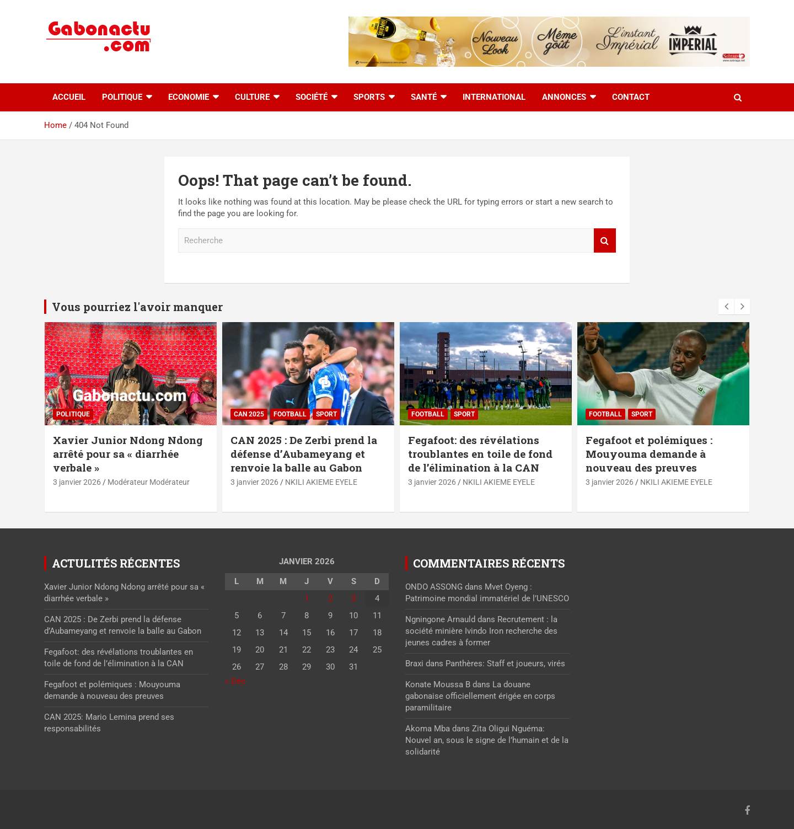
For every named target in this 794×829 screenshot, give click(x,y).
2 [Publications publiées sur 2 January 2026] (330, 598)
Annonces (564, 97)
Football (290, 414)
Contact (631, 97)
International (494, 97)
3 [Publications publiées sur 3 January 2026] (353, 598)
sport (326, 414)
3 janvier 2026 (77, 482)
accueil (68, 97)
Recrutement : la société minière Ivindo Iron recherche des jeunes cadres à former (481, 631)
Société (312, 97)
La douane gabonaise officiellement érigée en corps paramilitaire (480, 696)
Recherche (605, 240)
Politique (122, 97)
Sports (369, 97)
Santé (424, 97)
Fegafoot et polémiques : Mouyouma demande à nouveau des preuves (649, 453)
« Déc (235, 681)
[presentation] (726, 306)
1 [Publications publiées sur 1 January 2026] (306, 598)
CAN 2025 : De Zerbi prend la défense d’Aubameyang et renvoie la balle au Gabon (303, 453)
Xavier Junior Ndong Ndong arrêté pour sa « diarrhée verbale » (128, 453)
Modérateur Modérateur (149, 482)
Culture (252, 97)
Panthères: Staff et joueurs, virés (505, 663)
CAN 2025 (249, 414)
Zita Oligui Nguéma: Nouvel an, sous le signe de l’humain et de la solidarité (486, 740)
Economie (188, 97)
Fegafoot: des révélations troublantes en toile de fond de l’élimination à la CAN (480, 453)
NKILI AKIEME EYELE (321, 482)
